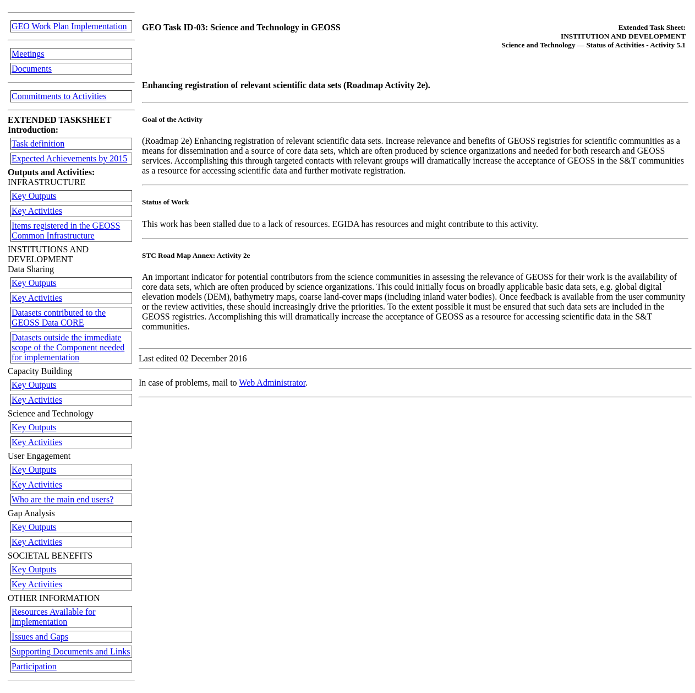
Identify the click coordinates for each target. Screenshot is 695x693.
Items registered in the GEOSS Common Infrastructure (66, 230)
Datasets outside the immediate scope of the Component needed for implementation (68, 347)
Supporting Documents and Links (71, 651)
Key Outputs (34, 196)
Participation (34, 666)
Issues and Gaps (40, 636)
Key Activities (37, 210)
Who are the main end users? (62, 499)
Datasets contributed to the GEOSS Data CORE (59, 317)
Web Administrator (272, 382)
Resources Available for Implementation (54, 616)
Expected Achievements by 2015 (69, 158)
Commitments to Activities (59, 96)
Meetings (28, 53)
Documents (32, 68)
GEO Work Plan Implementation (69, 26)
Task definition (38, 143)
